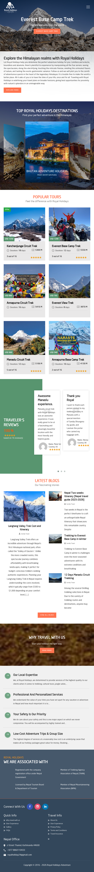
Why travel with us (13, 820)
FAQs (8, 830)
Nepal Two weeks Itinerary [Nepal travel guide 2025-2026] (76, 496)
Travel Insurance (56, 834)
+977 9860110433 (16, 850)
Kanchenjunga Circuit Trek (22, 246)
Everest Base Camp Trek (66, 246)
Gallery (8, 827)
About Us (53, 820)
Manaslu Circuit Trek (18, 359)
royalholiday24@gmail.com (19, 855)
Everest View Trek (62, 302)
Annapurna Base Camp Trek (68, 359)
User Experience (12, 823)
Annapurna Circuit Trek (20, 302)
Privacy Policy (55, 827)
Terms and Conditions (58, 830)
